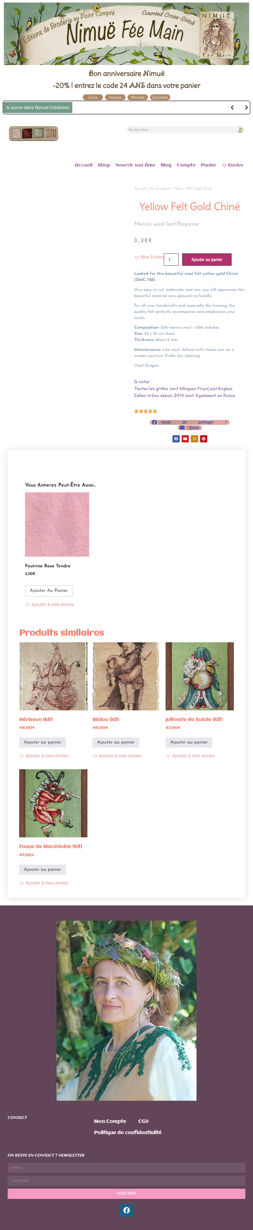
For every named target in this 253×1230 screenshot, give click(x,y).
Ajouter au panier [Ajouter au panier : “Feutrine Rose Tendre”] (49, 590)
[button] (149, 256)
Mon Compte (110, 1121)
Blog (166, 165)
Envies (232, 165)
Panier (208, 165)
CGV (143, 1121)
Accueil (84, 165)
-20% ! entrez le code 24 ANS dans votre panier (126, 85)
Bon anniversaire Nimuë (126, 73)
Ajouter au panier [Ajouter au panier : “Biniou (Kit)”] (116, 742)
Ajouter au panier (206, 259)
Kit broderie (160, 189)
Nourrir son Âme (135, 165)
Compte (186, 165)
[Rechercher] (240, 130)
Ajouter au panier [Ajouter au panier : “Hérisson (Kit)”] (42, 742)
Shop (104, 165)
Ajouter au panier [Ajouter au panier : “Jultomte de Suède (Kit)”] (189, 742)
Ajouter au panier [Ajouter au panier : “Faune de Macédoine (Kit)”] (42, 869)
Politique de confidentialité (128, 1132)
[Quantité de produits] (171, 259)
